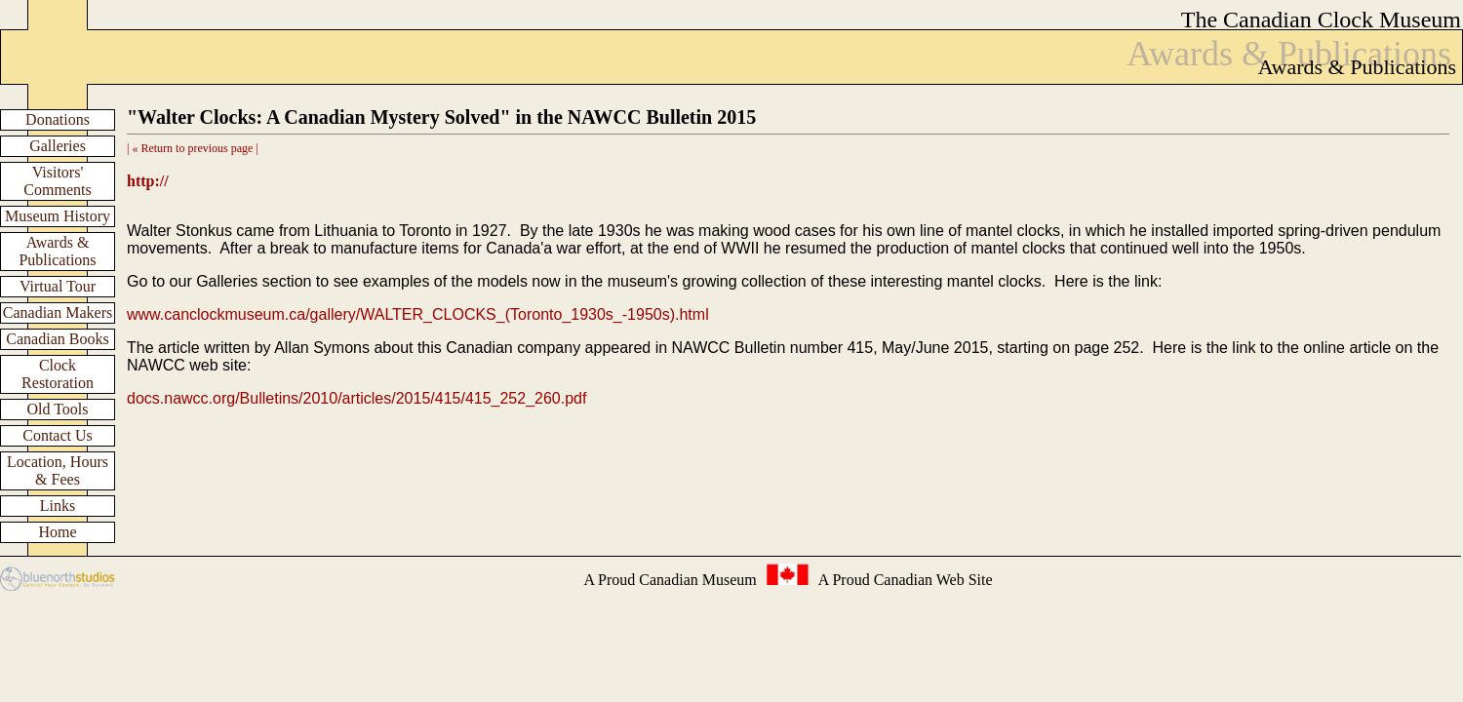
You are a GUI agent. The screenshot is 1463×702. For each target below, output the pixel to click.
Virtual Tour (58, 286)
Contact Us (57, 435)
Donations (57, 119)
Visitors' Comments (57, 181)
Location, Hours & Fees (57, 470)
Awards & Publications (57, 251)
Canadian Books (57, 339)
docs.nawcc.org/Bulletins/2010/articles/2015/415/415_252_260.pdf (356, 398)
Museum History (57, 216)
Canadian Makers (57, 312)
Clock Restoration (57, 374)
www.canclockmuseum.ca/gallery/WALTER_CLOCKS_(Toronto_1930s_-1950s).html (418, 314)
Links (57, 505)
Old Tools (57, 409)
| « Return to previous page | (192, 148)
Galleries (57, 145)
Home (57, 532)
